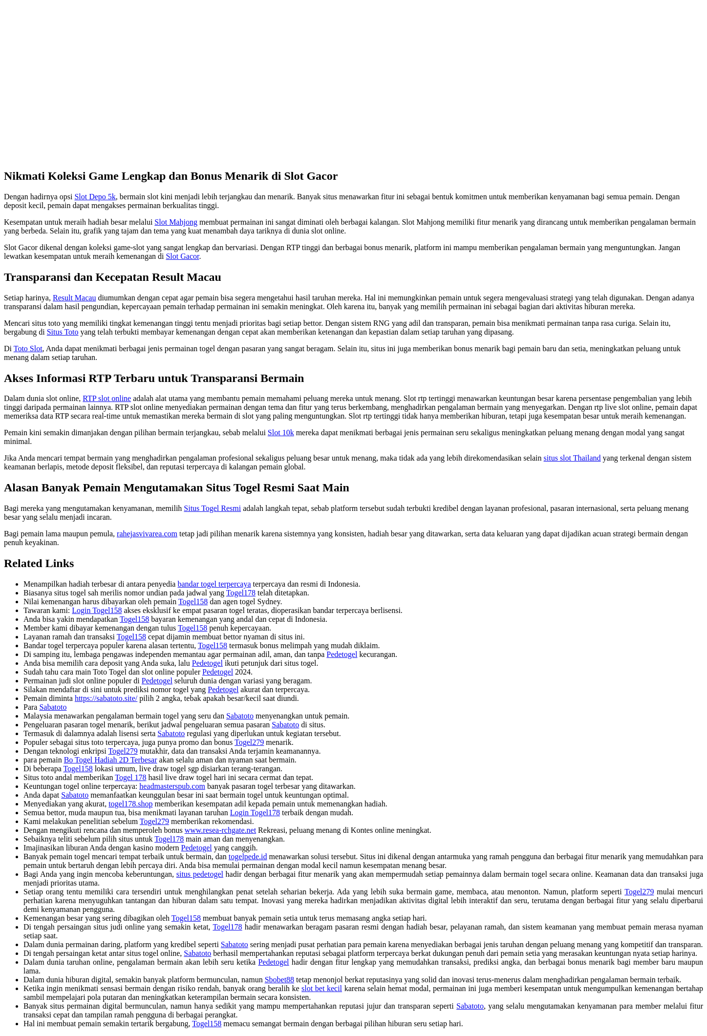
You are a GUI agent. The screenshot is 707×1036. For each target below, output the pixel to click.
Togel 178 (130, 777)
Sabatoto (52, 707)
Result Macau (74, 298)
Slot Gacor (182, 256)
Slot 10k (281, 432)
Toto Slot (28, 348)
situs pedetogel (199, 874)
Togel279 (249, 742)
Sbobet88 (279, 979)
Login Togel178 (255, 812)
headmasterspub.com (172, 786)
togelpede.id (248, 856)
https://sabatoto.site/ (106, 698)
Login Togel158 (97, 610)
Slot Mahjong (175, 222)
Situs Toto (63, 332)
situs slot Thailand (572, 458)
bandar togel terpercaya (214, 584)
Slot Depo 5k (94, 196)
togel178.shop (130, 804)
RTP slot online (107, 398)
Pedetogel (341, 654)
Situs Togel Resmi (212, 508)
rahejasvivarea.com (147, 533)
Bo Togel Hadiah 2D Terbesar (110, 760)
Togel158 (193, 601)
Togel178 (241, 593)
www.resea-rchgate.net (220, 830)
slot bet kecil (321, 988)
